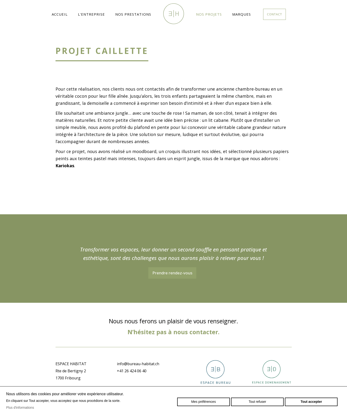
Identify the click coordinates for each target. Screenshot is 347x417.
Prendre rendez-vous (172, 273)
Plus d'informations (20, 407)
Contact (274, 14)
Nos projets (209, 14)
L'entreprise (91, 14)
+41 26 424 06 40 (131, 370)
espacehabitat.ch (173, 14)
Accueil (60, 14)
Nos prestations (133, 14)
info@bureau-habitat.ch (138, 363)
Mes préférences (203, 402)
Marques (241, 14)
